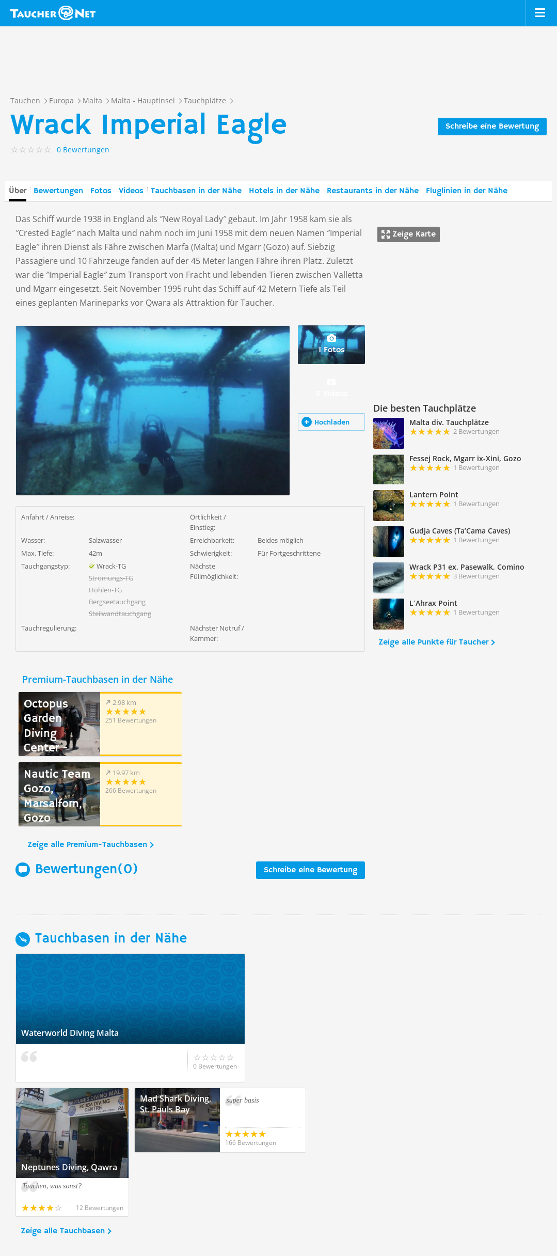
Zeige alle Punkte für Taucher (433, 642)
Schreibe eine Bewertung (492, 126)
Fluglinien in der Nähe (466, 191)
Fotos (101, 191)
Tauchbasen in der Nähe (196, 191)
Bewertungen (58, 191)
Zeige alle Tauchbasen (63, 1097)
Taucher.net (53, 13)
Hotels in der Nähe (284, 191)
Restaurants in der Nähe (373, 191)
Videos (131, 191)
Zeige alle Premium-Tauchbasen (87, 775)
